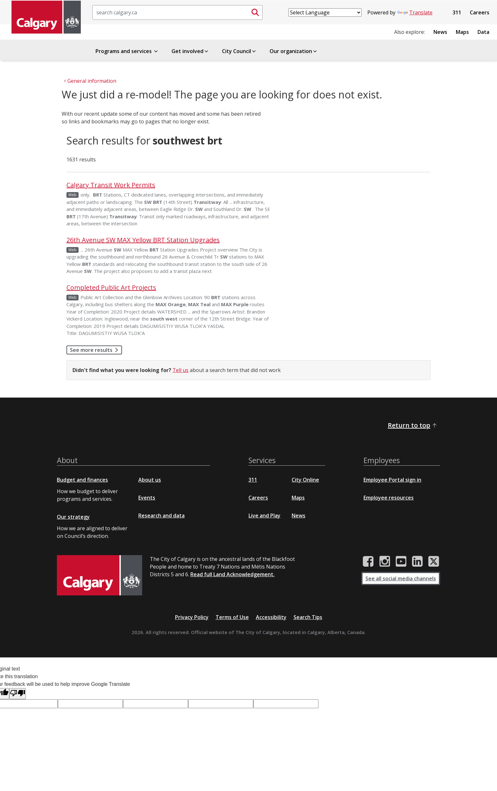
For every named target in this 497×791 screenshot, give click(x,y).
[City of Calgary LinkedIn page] (417, 561)
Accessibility (271, 617)
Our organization (294, 51)
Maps (462, 31)
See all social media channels (400, 578)
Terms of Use (232, 617)
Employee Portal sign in (392, 479)
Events (146, 497)
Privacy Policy (192, 617)
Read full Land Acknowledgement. (232, 574)
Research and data (161, 515)
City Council (239, 51)
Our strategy (73, 516)
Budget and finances (82, 479)
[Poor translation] (17, 693)
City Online (305, 479)
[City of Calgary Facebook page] (368, 561)
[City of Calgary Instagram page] (384, 561)
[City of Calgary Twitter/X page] (433, 561)
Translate (414, 12)
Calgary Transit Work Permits (110, 185)
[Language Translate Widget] (325, 12)
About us (149, 479)
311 (457, 12)
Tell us (180, 370)
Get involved (190, 51)
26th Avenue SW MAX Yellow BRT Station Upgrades (143, 240)
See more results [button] (96, 349)
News (440, 31)
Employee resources (388, 497)
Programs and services (127, 51)
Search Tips (308, 617)
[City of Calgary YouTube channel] (401, 561)
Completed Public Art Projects (111, 287)
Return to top (412, 425)
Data (483, 31)
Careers (479, 12)
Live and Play (264, 515)
